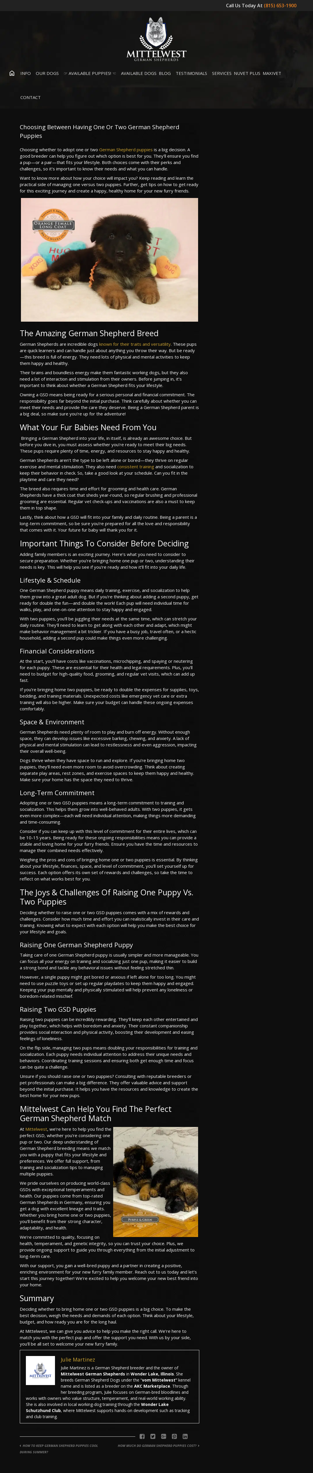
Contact (29, 97)
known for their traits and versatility (135, 344)
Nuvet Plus (247, 73)
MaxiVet (272, 73)
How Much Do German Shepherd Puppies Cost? (157, 1445)
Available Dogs (137, 73)
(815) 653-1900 (281, 5)
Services (220, 73)
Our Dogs (46, 73)
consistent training (135, 466)
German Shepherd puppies (126, 149)
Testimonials (190, 73)
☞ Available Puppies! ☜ (88, 73)
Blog (165, 73)
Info (24, 73)
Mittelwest (36, 1129)
